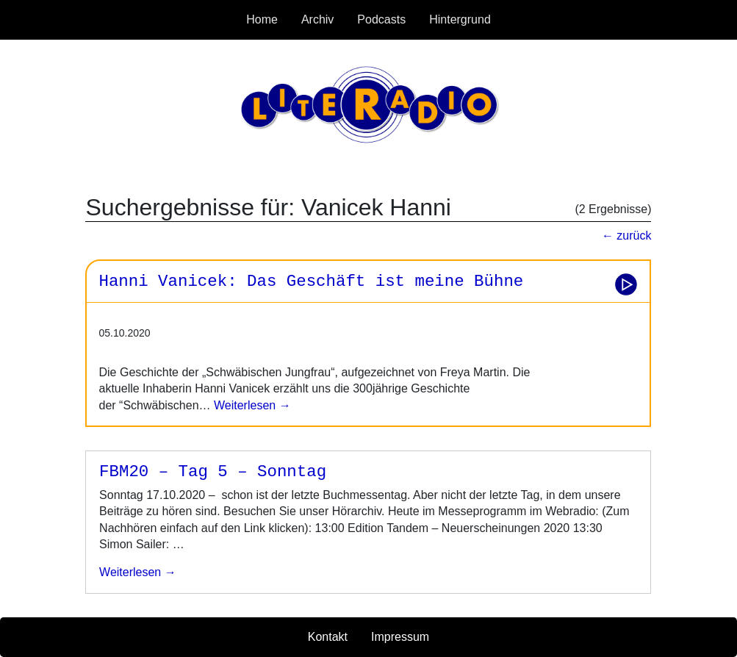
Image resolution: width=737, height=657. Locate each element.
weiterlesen (130, 572)
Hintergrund (460, 19)
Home (262, 19)
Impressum (400, 637)
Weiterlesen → (251, 405)
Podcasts (381, 19)
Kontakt (328, 637)
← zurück (627, 235)
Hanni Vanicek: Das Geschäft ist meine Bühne (310, 281)
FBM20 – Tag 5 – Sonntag (212, 471)
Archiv (317, 19)
